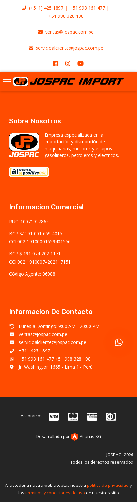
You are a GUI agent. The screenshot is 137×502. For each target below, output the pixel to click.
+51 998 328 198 (66, 16)
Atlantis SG (86, 436)
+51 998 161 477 (87, 8)
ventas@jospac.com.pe (66, 32)
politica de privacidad (108, 485)
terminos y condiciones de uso (55, 493)
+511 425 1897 (34, 351)
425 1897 (53, 8)
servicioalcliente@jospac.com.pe (66, 48)
